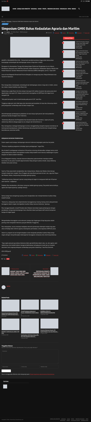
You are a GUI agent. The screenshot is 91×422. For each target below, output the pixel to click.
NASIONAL (34, 9)
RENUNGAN (63, 9)
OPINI (69, 9)
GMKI (8, 258)
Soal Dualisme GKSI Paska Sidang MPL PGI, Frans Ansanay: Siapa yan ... (30, 335)
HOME (14, 9)
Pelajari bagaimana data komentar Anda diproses (42, 374)
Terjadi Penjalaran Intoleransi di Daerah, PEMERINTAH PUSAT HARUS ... (30, 312)
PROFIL (44, 9)
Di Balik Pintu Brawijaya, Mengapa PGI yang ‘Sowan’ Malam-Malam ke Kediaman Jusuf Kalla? (82, 43)
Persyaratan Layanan (75, 420)
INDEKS (74, 9)
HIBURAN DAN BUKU (53, 9)
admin (8, 32)
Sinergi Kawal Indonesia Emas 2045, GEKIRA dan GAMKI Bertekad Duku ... (10, 313)
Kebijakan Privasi (84, 420)
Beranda (3, 21)
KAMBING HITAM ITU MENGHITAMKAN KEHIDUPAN (47, 311)
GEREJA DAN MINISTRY (23, 9)
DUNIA (40, 9)
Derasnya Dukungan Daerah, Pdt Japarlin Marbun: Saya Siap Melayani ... (49, 330)
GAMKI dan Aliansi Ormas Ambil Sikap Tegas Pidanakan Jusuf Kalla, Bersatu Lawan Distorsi (82, 63)
